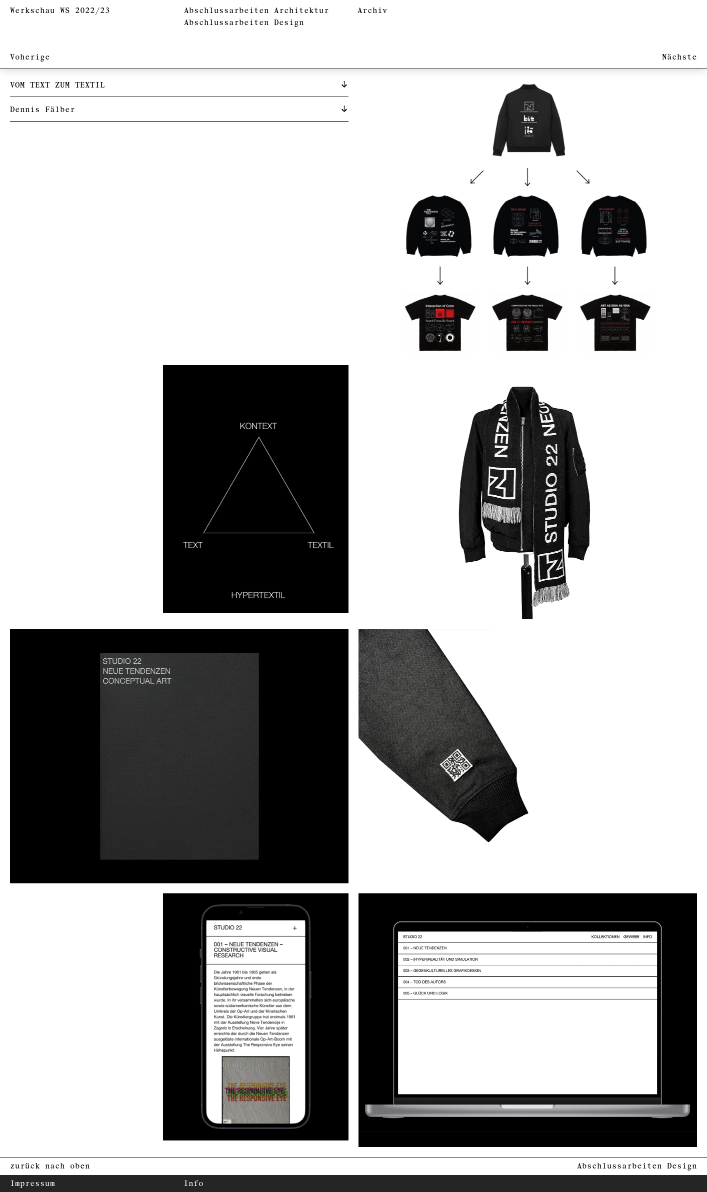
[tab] (179, 85)
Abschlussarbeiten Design (244, 23)
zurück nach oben (50, 1166)
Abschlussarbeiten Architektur (256, 11)
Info (194, 1183)
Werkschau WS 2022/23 (60, 11)
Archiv (373, 11)
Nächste (679, 57)
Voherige (30, 57)
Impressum (32, 1183)
